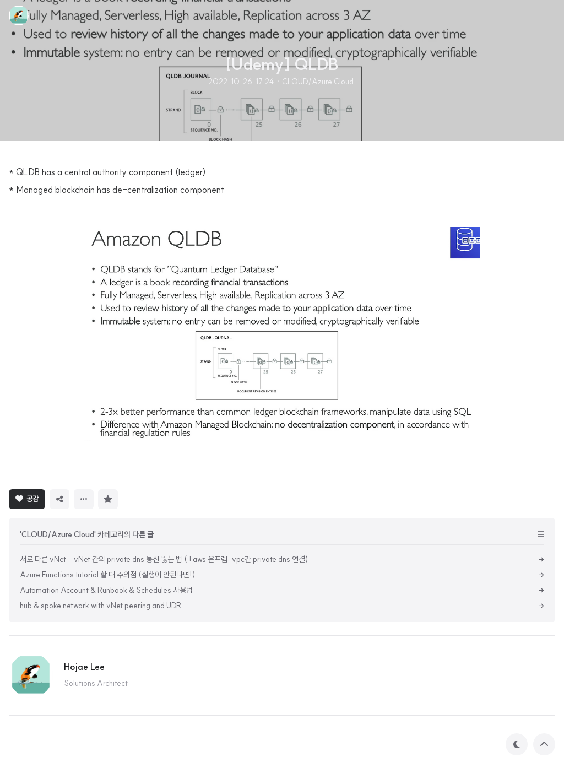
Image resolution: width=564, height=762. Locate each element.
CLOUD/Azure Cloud (318, 82)
